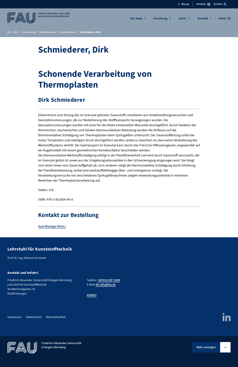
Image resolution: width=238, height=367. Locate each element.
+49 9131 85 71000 (109, 280)
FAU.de (183, 4)
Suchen (220, 4)
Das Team (136, 18)
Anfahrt (92, 295)
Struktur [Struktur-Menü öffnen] (203, 4)
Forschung (160, 18)
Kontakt (202, 18)
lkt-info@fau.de (106, 285)
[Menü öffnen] (224, 18)
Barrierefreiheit (55, 317)
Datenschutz (34, 317)
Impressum (14, 317)
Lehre (182, 18)
